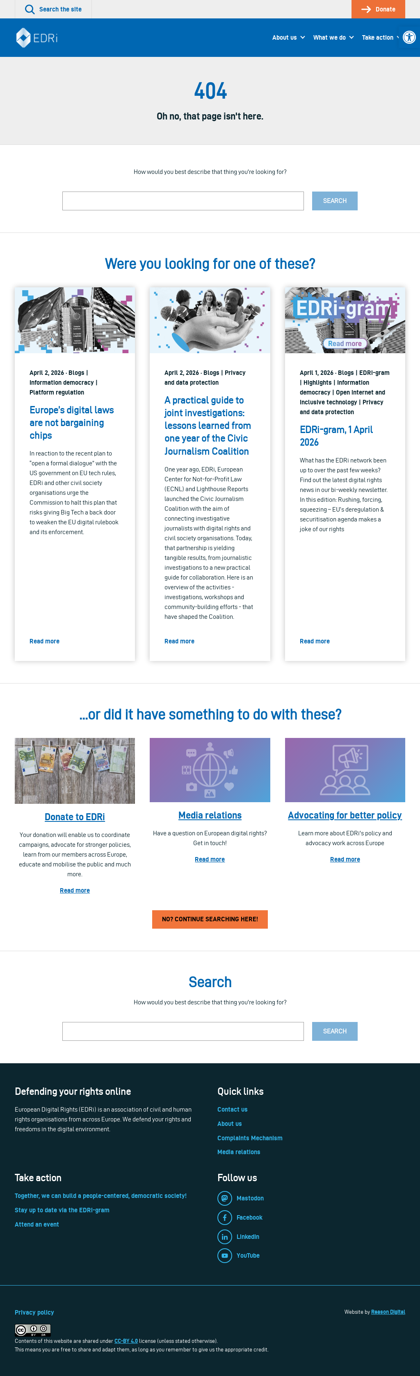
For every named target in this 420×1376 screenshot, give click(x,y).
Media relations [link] (210, 815)
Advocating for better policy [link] (345, 815)
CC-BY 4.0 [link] (126, 1341)
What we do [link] (329, 37)
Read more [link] (75, 890)
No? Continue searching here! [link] (210, 919)
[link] (409, 37)
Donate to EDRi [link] (75, 816)
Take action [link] (377, 37)
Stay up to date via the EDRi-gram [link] (62, 1210)
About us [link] (284, 37)
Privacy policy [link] (34, 1312)
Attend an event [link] (37, 1224)
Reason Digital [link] (388, 1311)
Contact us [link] (232, 1109)
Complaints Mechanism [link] (250, 1138)
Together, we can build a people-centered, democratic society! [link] (101, 1195)
